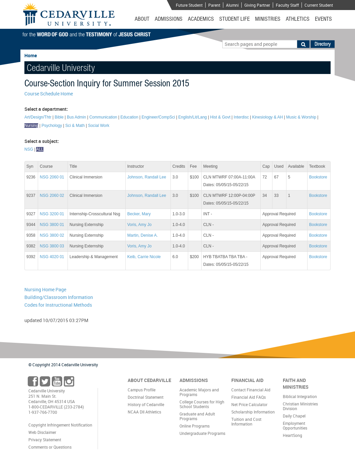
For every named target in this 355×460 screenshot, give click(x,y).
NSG (28, 149)
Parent (214, 5)
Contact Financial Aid (250, 389)
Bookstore (318, 177)
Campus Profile (141, 389)
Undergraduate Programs (202, 433)
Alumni (232, 5)
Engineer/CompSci (158, 117)
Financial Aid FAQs (248, 397)
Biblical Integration (300, 396)
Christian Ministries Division (300, 406)
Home (30, 55)
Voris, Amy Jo (139, 224)
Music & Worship (301, 117)
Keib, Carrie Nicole (144, 256)
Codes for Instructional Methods (58, 305)
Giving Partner (257, 5)
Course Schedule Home (48, 93)
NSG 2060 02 (52, 195)
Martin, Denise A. (142, 235)
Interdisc (241, 117)
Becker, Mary (139, 214)
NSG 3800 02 (52, 235)
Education (129, 117)
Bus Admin (76, 117)
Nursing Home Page (45, 289)
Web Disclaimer (42, 432)
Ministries (267, 19)
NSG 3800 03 (52, 246)
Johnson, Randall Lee (146, 177)
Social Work (98, 125)
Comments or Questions (50, 447)
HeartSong (292, 435)
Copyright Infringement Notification (60, 425)
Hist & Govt (220, 117)
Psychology (51, 125)
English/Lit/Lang (192, 117)
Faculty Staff (287, 5)
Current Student (319, 5)
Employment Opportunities (295, 425)
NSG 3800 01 (52, 224)
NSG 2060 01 (52, 177)
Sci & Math (75, 125)
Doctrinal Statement (145, 397)
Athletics (298, 19)
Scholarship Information (253, 411)
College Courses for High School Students (202, 404)
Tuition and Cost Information (246, 421)
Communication (103, 117)
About (142, 19)
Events (323, 19)
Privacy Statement (44, 439)
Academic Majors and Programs (199, 392)
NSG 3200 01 (52, 214)
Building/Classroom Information (58, 297)
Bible (59, 117)
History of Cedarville (146, 404)
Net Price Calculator (249, 404)
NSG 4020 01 (52, 256)
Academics (201, 19)
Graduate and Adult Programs (197, 416)
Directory (323, 44)
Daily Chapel (294, 415)
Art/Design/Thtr (37, 117)
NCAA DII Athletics (144, 411)
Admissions (169, 19)
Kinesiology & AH (267, 117)
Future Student (189, 5)
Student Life (234, 19)
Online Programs (195, 426)
